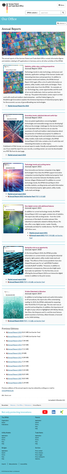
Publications (28, 405)
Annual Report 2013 (14, 353)
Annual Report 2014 (14, 349)
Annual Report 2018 (14, 332)
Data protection (13, 464)
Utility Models (6, 432)
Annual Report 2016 (14, 340)
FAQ (36, 428)
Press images (38, 455)
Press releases (39, 453)
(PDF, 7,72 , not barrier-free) (26, 321)
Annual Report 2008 (14, 374)
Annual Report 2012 (14, 357)
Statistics (37, 459)
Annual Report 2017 (14, 336)
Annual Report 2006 (14, 383)
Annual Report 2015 (14, 345)
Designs (4, 448)
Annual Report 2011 (14, 361)
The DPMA (5, 417)
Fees (36, 426)
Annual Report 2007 (14, 378)
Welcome (12, 405)
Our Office (20, 405)
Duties (3, 422)
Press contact (38, 451)
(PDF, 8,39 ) (27, 196)
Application (38, 420)
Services (37, 448)
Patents (37, 417)
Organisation (5, 420)
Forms (37, 424)
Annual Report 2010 (14, 366)
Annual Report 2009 (14, 370)
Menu (61, 5)
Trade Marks (39, 432)
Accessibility (23, 464)
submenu (61, 23)
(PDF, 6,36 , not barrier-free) (26, 282)
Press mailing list (40, 457)
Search (37, 422)
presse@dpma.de (7, 390)
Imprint (4, 464)
